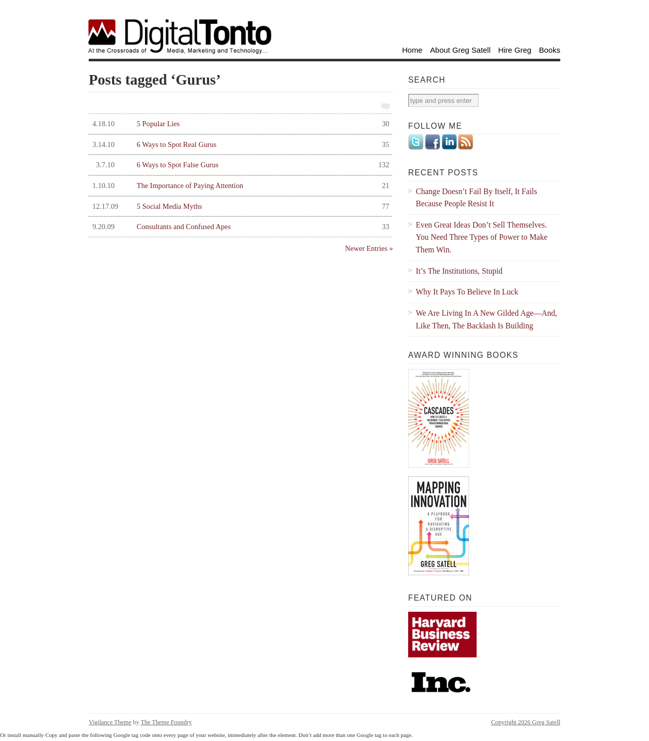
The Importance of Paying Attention (239, 185)
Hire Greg (515, 50)
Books (549, 50)
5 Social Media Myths (239, 206)
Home (412, 50)
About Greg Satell (460, 50)
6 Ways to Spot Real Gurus (239, 144)
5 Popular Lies (239, 124)
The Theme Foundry (166, 722)
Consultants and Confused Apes (239, 226)
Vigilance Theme (110, 722)
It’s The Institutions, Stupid (459, 271)
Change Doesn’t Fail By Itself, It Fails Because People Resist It (476, 197)
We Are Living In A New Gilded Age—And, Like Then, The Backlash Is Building (486, 319)
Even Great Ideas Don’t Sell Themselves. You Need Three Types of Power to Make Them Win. (482, 237)
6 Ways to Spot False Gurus (239, 165)
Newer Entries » (369, 248)
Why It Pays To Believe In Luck (467, 291)
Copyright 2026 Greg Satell (525, 722)
